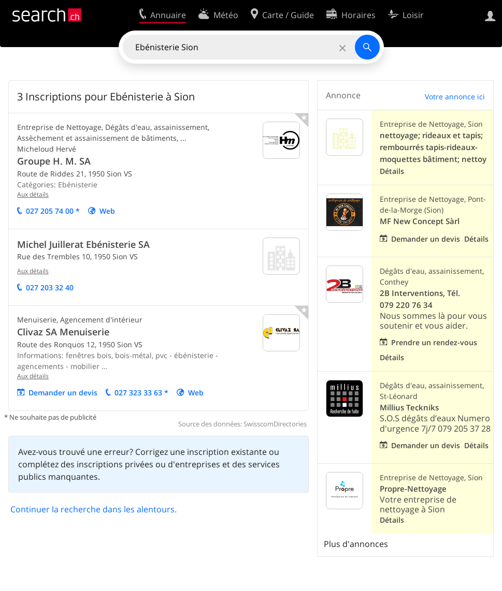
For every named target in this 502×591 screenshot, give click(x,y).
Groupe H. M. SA (54, 161)
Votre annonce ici (455, 96)
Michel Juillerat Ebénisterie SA (83, 244)
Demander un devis (62, 392)
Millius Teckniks (409, 407)
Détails (392, 171)
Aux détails (33, 194)
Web (107, 211)
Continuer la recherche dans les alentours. (93, 509)
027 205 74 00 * (53, 211)
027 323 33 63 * (141, 392)
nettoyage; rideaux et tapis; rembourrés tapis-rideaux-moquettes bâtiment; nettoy (433, 147)
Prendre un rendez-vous (434, 342)
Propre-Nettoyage (413, 488)
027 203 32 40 (50, 287)
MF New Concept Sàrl (420, 221)
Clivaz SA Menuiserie (63, 332)
